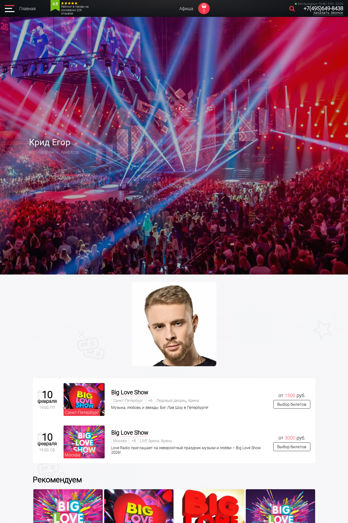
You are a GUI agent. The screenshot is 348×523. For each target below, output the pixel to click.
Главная (27, 8)
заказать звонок (328, 12)
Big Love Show (129, 392)
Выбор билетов (291, 404)
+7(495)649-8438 (323, 9)
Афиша (186, 8)
